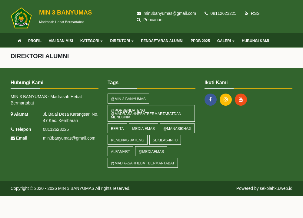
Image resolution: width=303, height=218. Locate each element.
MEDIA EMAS (143, 129)
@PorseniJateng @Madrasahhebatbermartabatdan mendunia (146, 113)
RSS (252, 13)
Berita (117, 129)
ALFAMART (120, 152)
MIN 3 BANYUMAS (76, 188)
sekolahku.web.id (276, 188)
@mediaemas (151, 152)
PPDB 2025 (200, 41)
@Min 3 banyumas (128, 99)
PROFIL (35, 41)
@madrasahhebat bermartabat (143, 163)
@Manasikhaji (177, 129)
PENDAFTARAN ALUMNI (162, 41)
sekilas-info (165, 140)
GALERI (226, 41)
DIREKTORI (122, 41)
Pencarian (149, 19)
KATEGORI (91, 41)
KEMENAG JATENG (127, 140)
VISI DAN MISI (61, 41)
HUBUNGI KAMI (255, 41)
